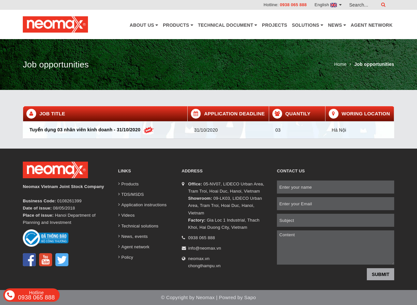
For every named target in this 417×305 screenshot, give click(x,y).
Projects (274, 25)
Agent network (372, 25)
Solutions (307, 25)
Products (178, 25)
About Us (144, 25)
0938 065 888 (293, 4)
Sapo (250, 297)
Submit (380, 274)
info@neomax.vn (204, 248)
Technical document (227, 25)
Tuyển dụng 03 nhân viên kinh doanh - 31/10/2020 (92, 129)
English (328, 4)
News (337, 25)
